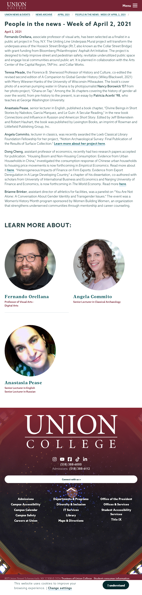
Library (71, 515)
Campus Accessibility (25, 504)
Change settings (60, 588)
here (10, 170)
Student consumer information (111, 578)
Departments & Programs (71, 499)
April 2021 (64, 14)
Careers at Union (25, 520)
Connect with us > (71, 479)
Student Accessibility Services (116, 512)
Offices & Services (116, 504)
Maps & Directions (71, 520)
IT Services (71, 510)
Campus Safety (26, 515)
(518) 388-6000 (71, 464)
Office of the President (116, 499)
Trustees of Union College (76, 578)
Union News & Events (17, 14)
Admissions (26, 499)
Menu (130, 6)
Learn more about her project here (79, 143)
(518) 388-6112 (79, 468)
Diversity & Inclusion (71, 504)
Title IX (116, 519)
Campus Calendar (26, 510)
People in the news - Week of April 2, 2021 (100, 14)
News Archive (44, 14)
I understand (116, 585)
